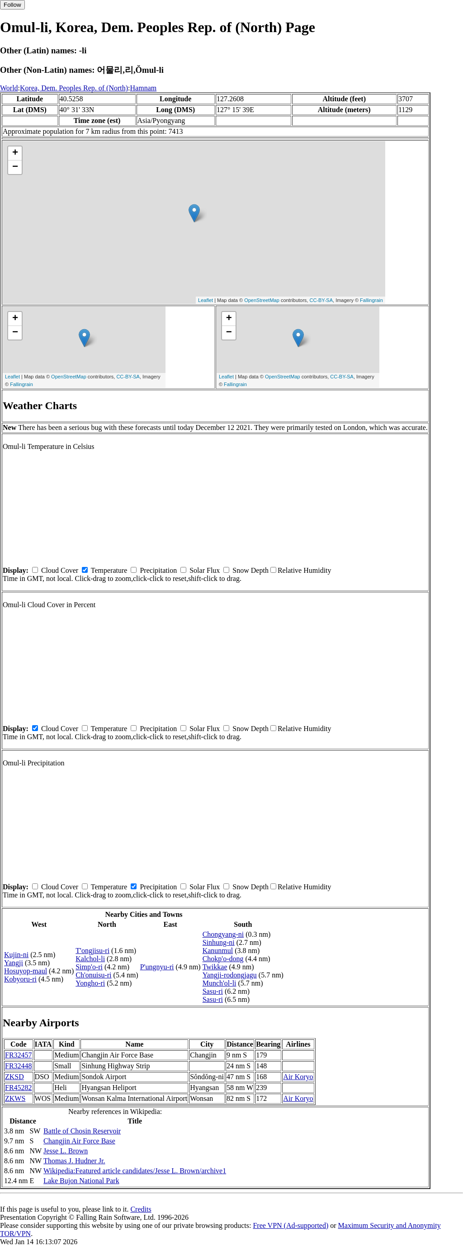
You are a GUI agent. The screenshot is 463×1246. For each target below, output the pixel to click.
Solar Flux (204, 570)
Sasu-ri (213, 991)
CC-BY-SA (321, 300)
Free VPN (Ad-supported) (290, 1225)
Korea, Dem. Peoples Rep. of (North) (74, 88)
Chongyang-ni (223, 934)
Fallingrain (371, 300)
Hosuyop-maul (25, 971)
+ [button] (15, 153)
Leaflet (205, 300)
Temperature (109, 570)
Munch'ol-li (219, 983)
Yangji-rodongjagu (230, 975)
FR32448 (18, 1066)
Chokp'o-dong (223, 959)
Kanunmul (218, 950)
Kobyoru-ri (20, 979)
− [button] (15, 167)
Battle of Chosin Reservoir (82, 1131)
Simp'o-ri (89, 967)
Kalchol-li (90, 959)
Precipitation (158, 570)
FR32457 (18, 1055)
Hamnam (143, 88)
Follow (12, 4)
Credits (140, 1209)
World (9, 88)
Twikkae (215, 967)
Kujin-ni (16, 954)
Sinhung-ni (219, 942)
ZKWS (15, 1098)
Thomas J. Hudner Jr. (74, 1161)
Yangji (13, 963)
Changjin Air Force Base (79, 1141)
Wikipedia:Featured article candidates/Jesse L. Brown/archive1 (134, 1171)
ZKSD (14, 1077)
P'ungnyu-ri (157, 967)
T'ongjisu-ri (92, 950)
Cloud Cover (59, 570)
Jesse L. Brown (65, 1151)
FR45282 (18, 1087)
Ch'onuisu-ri (93, 975)
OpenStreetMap (261, 300)
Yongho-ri (90, 983)
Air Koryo (298, 1077)
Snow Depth (250, 570)
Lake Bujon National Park (81, 1181)
